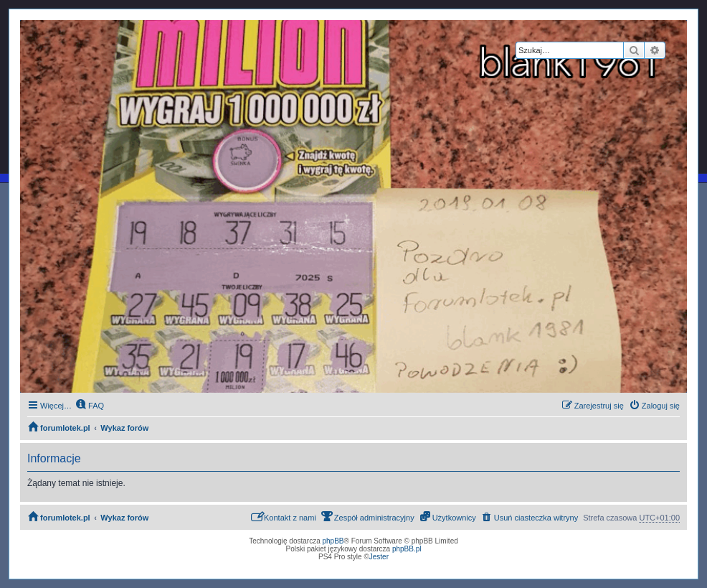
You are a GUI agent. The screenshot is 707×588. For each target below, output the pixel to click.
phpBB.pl (407, 549)
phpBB (333, 541)
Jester (379, 557)
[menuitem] (89, 405)
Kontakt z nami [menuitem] (283, 516)
